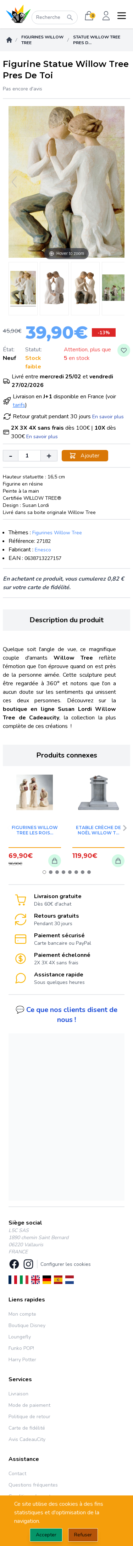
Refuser (83, 1534)
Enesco (43, 549)
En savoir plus (108, 416)
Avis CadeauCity (27, 1439)
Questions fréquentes (33, 1485)
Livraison (18, 1393)
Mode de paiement (29, 1405)
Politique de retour (29, 1416)
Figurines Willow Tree (42, 40)
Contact (17, 1473)
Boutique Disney (27, 1325)
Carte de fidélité (27, 1428)
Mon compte (22, 1314)
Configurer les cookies (65, 1264)
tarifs (19, 405)
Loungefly (20, 1336)
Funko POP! (21, 1348)
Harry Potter (22, 1359)
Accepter (46, 1534)
